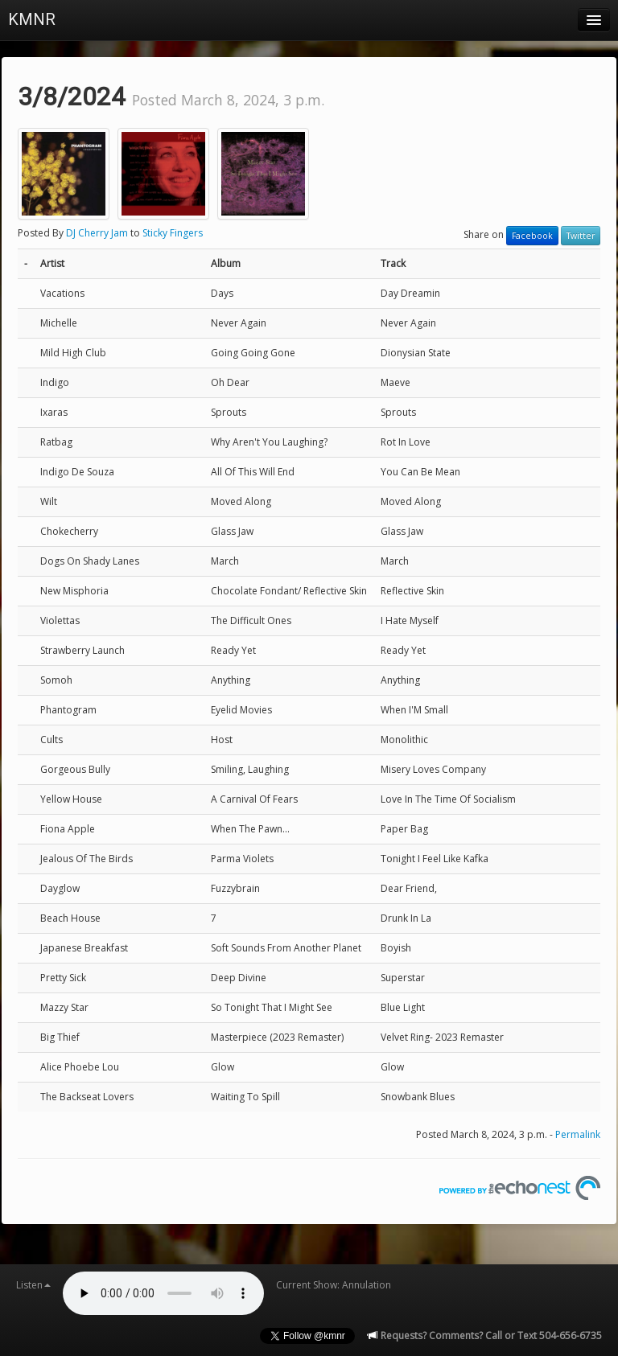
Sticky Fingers (172, 233)
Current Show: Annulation (333, 1285)
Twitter (580, 235)
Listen (33, 1285)
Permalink (577, 1134)
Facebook (532, 235)
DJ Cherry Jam (97, 233)
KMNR (32, 19)
